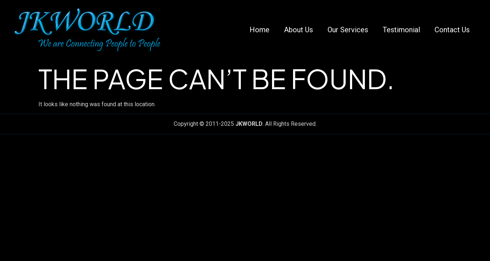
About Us (298, 29)
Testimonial (401, 29)
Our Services (348, 29)
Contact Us (452, 29)
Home (259, 29)
